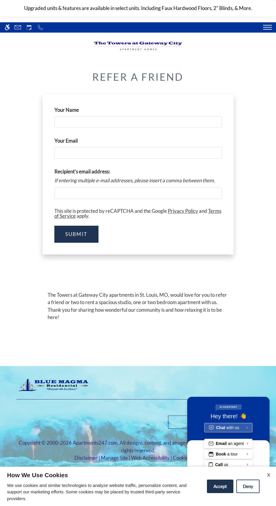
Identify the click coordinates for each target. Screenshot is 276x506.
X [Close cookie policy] (268, 475)
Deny (248, 486)
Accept (220, 486)
